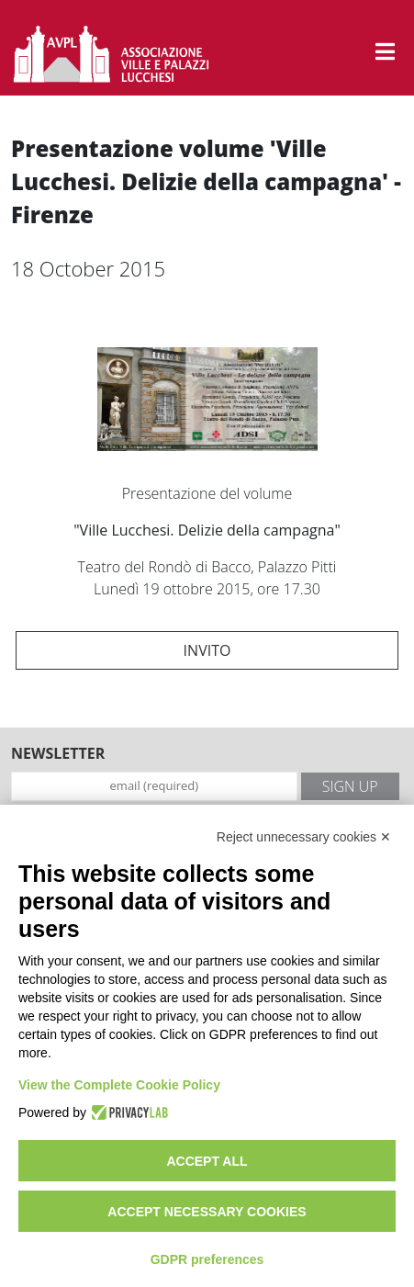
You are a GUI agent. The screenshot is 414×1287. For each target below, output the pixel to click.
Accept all (206, 1161)
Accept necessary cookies (206, 1211)
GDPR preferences (207, 1259)
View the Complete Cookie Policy (119, 1085)
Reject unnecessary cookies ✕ (304, 837)
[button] (385, 51)
